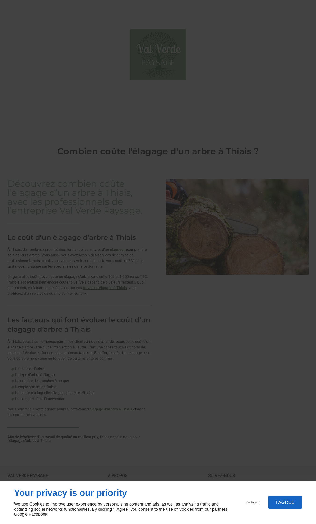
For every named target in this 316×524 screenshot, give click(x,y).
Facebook (38, 514)
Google (21, 514)
